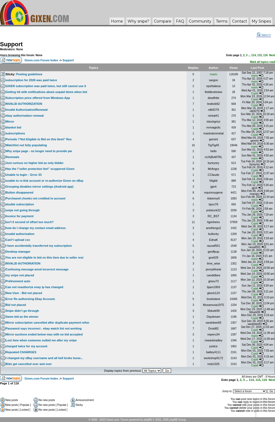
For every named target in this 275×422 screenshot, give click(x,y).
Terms (221, 21)
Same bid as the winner (22, 316)
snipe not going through (22, 210)
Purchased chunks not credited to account (36, 198)
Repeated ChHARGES (21, 352)
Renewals (12, 157)
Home (117, 21)
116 (265, 55)
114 (253, 55)
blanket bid (13, 127)
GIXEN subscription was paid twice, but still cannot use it (46, 86)
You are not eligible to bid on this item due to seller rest (45, 257)
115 (259, 55)
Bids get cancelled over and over (29, 364)
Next (272, 55)
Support (11, 44)
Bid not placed (16, 304)
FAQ (180, 21)
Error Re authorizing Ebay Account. (30, 299)
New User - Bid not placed (24, 293)
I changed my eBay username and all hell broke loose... (44, 358)
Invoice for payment (20, 216)
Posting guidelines (29, 74)
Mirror (10, 121)
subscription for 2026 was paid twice (31, 80)
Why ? (138, 21)
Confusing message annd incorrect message (37, 269)
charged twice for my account (26, 346)
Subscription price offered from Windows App (38, 97)
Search (264, 35)
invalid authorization (20, 233)
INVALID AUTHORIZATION (24, 103)
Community (200, 21)
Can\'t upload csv (18, 239)
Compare (162, 21)
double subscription (20, 204)
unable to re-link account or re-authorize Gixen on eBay (45, 180)
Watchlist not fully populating (26, 145)
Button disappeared (19, 192)
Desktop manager (18, 251)
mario (213, 74)
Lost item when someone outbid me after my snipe (41, 340)
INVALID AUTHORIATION (23, 263)
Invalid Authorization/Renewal (27, 109)
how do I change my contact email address (36, 228)
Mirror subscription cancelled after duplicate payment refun (47, 322)
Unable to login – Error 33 (24, 174)
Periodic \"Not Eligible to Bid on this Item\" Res (39, 139)
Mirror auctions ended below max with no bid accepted (44, 334)
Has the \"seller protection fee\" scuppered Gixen (40, 168)
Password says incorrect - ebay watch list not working (44, 328)
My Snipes (261, 21)
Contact (239, 21)
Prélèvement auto (18, 281)
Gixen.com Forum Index (41, 60)
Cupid (254, 93)
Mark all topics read (262, 61)
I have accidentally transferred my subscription (39, 245)
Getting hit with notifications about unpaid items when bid (46, 92)
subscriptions (15, 133)
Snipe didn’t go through (22, 310)
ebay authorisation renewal (25, 115)
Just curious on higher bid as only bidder (35, 162)
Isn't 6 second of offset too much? (30, 222)
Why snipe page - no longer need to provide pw (39, 151)
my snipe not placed (20, 275)
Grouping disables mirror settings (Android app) (39, 186)
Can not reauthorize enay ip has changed (34, 287)
